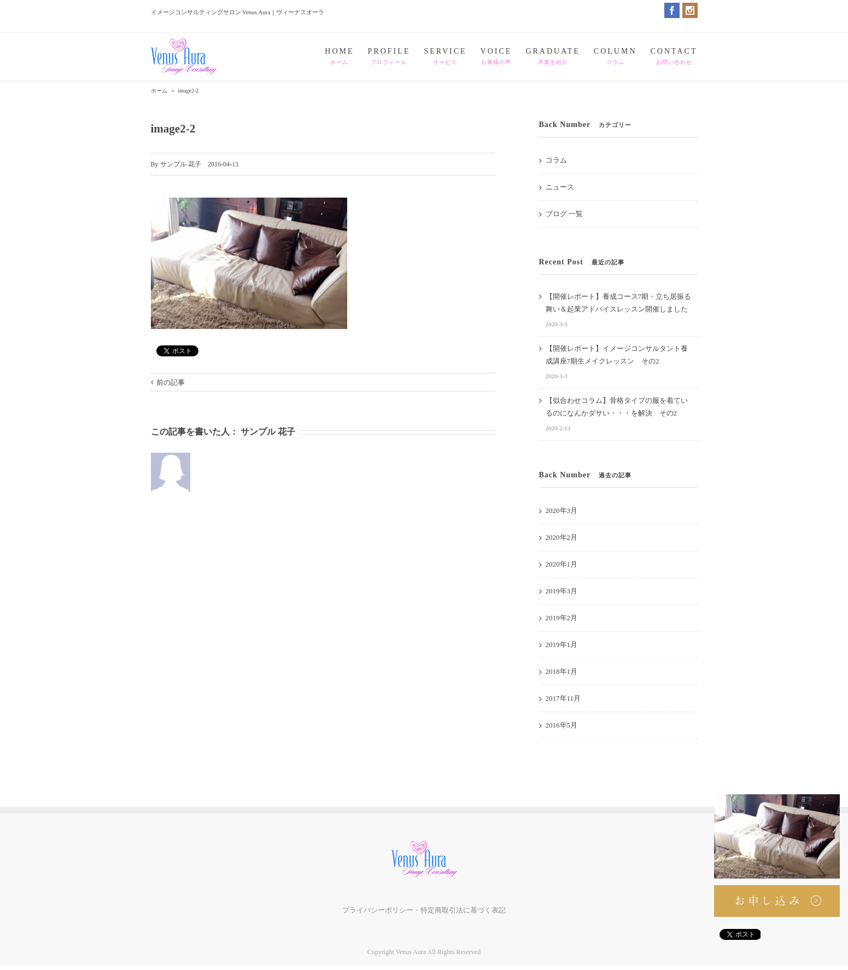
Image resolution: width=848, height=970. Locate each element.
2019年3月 (562, 591)
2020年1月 (562, 564)
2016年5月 (562, 725)
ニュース (560, 187)
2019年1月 (562, 644)
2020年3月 (562, 510)
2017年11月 (563, 698)
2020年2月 (562, 537)
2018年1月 (562, 671)
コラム (556, 160)
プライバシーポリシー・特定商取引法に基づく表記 (424, 910)
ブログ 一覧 (564, 214)
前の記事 (170, 382)
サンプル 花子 (180, 164)
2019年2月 (562, 618)
